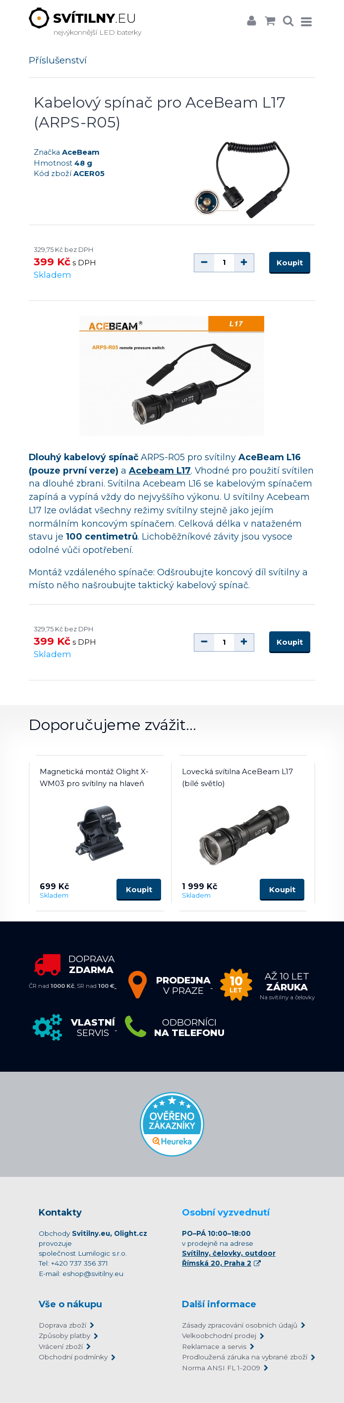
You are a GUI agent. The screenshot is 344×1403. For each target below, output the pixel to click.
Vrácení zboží (61, 1346)
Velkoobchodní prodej (219, 1336)
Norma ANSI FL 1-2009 (221, 1368)
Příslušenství (58, 60)
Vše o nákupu (70, 1304)
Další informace (219, 1304)
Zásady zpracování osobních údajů (239, 1325)
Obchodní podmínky (73, 1357)
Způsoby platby (64, 1336)
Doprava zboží (62, 1325)
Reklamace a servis (214, 1346)
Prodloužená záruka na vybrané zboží (243, 1357)
